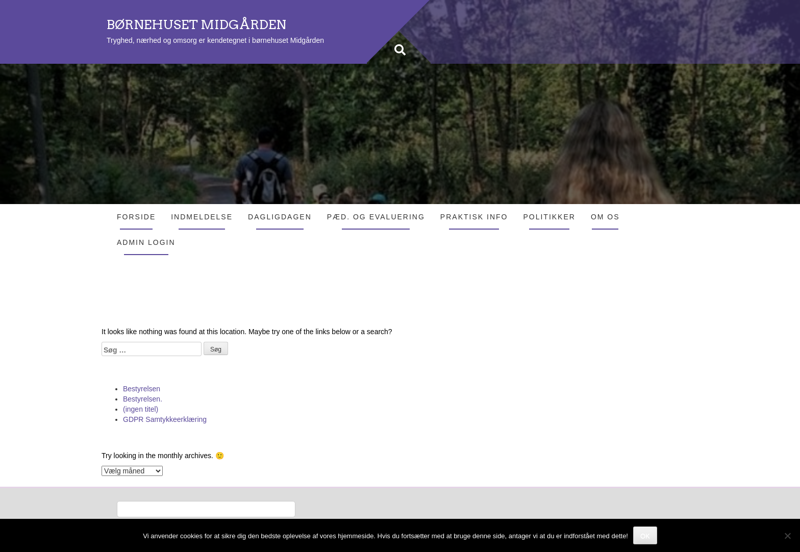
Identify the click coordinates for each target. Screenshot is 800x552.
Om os (605, 217)
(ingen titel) (140, 409)
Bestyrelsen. (142, 399)
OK (645, 536)
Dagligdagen (280, 217)
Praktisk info (474, 217)
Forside (136, 217)
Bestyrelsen (141, 389)
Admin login (146, 242)
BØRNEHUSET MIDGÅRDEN (196, 24)
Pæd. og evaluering (376, 217)
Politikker (549, 217)
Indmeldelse (202, 217)
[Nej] (787, 536)
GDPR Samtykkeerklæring (165, 419)
